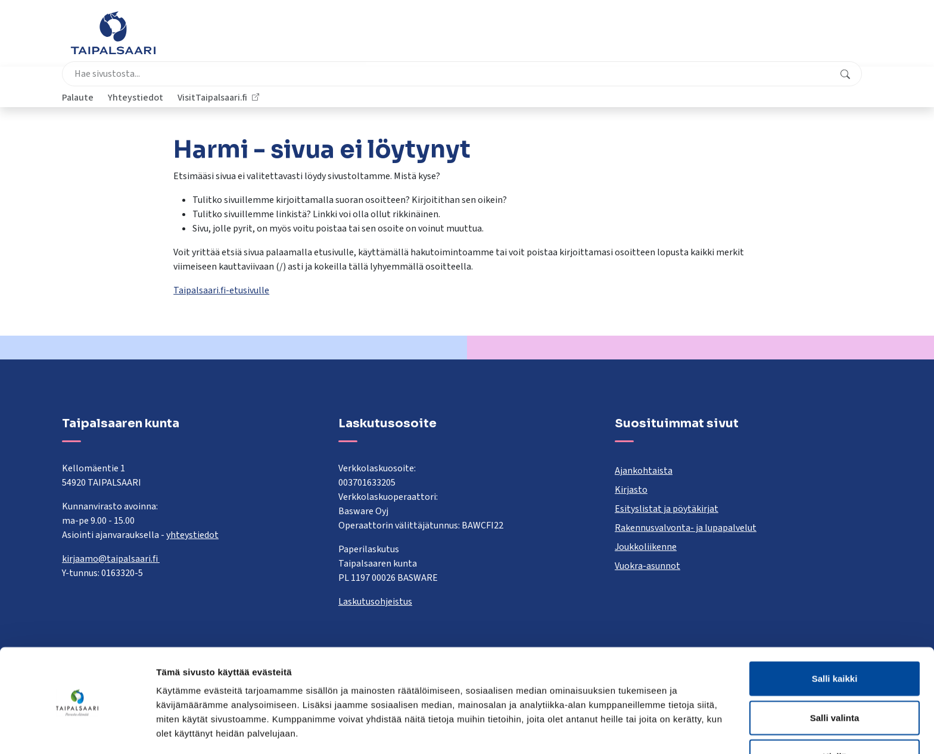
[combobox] (410, 38)
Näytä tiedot (637, 730)
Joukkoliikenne (646, 546)
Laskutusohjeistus (375, 601)
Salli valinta (835, 676)
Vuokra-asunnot (647, 565)
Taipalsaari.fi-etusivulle (221, 290)
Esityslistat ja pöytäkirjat (666, 508)
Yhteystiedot (729, 38)
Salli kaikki (835, 637)
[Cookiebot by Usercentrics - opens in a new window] (77, 731)
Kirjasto (631, 489)
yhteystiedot (192, 535)
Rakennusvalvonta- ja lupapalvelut (685, 527)
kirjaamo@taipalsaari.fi (111, 558)
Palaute (671, 38)
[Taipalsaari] (113, 33)
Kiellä (834, 715)
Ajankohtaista (644, 470)
